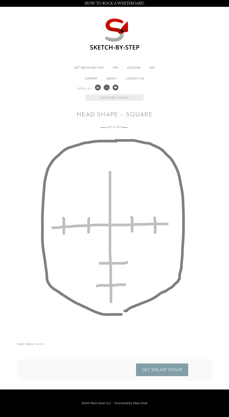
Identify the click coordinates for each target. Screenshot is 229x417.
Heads (40, 344)
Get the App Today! (162, 370)
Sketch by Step (115, 34)
